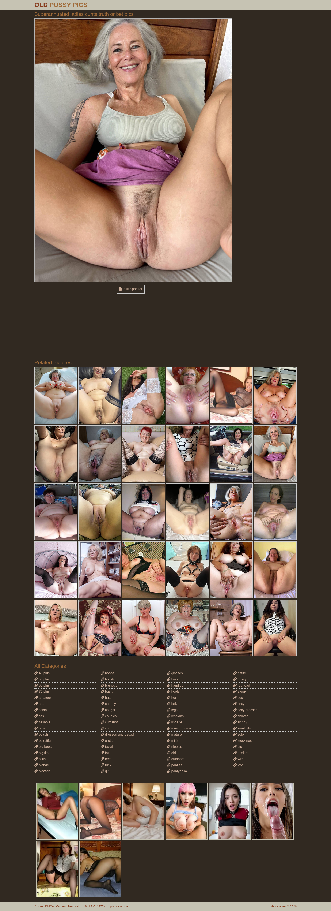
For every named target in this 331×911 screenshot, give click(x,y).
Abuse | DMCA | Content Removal (56, 906)
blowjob (42, 771)
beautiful (43, 740)
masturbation (179, 728)
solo (238, 734)
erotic (107, 740)
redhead (241, 685)
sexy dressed (245, 710)
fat (105, 753)
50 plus (42, 679)
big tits (41, 753)
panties (174, 765)
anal (39, 704)
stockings (242, 740)
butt (106, 697)
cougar (108, 710)
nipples (174, 746)
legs (172, 710)
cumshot (109, 722)
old (171, 753)
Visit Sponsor (130, 289)
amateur (42, 697)
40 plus (42, 673)
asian (40, 710)
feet (106, 759)
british (107, 679)
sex (238, 697)
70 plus (42, 691)
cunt (106, 728)
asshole (42, 722)
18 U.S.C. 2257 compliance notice (105, 906)
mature (174, 734)
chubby (108, 704)
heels (173, 691)
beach (41, 734)
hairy (173, 679)
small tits (242, 728)
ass (39, 716)
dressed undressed (117, 734)
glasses (175, 673)
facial (107, 746)
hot (171, 697)
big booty (43, 746)
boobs (107, 673)
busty (107, 691)
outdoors (175, 759)
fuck (106, 765)
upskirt (240, 753)
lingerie (174, 722)
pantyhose (177, 771)
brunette (109, 685)
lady (172, 704)
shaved (240, 716)
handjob (175, 685)
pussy (239, 679)
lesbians (175, 716)
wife (238, 759)
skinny (240, 722)
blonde (41, 765)
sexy (238, 704)
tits (237, 746)
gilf (105, 771)
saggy (240, 691)
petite (239, 673)
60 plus (42, 685)
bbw (39, 728)
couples (109, 716)
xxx (238, 765)
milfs (172, 740)
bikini (40, 759)
